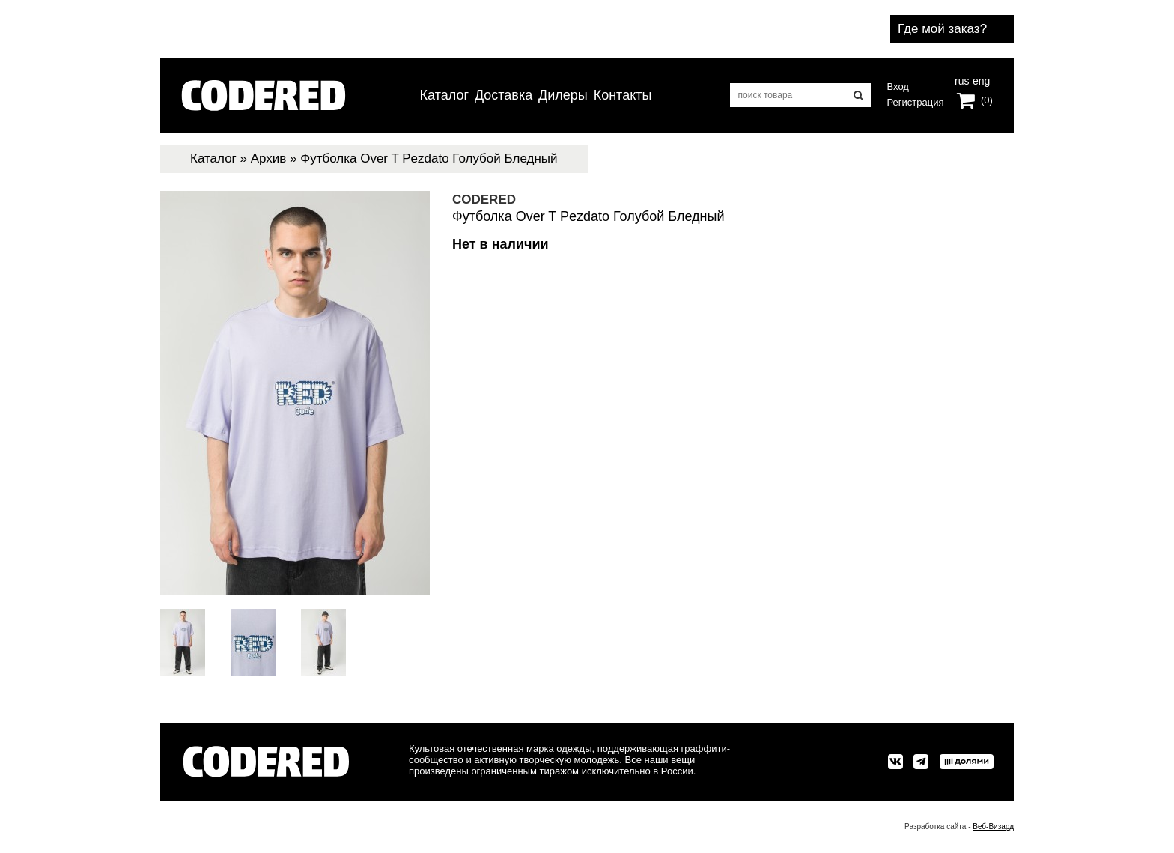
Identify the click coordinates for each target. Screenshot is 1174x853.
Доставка (503, 95)
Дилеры (563, 95)
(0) (987, 100)
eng (980, 79)
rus (962, 79)
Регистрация (915, 102)
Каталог (444, 95)
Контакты (623, 95)
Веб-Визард (993, 826)
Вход (898, 86)
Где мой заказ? (942, 29)
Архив (269, 158)
